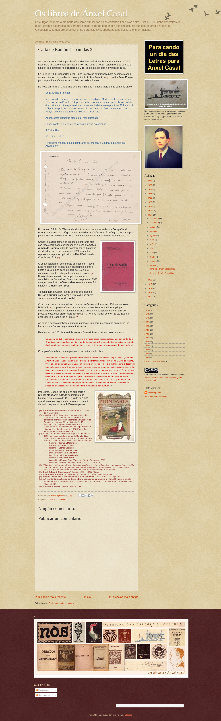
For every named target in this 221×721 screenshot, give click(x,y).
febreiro (153, 261)
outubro (153, 227)
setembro (154, 231)
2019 (149, 206)
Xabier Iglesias (154, 393)
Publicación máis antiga (123, 597)
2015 (149, 284)
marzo (153, 257)
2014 (149, 288)
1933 (147, 345)
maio (152, 248)
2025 (149, 185)
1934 (147, 349)
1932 (147, 341)
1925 (147, 314)
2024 (149, 189)
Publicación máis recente (50, 597)
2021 (149, 198)
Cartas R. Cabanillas (57, 499)
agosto (153, 235)
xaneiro (153, 265)
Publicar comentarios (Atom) (61, 603)
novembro (154, 222)
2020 (149, 202)
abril (152, 252)
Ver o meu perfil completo (156, 397)
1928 (147, 326)
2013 (149, 292)
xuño (152, 244)
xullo (152, 240)
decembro (154, 218)
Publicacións (43, 690)
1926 (147, 318)
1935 (147, 353)
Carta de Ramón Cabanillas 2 (162, 269)
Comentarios (43, 695)
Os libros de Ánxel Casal (81, 13)
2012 (149, 297)
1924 (147, 310)
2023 (149, 193)
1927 (147, 322)
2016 (149, 280)
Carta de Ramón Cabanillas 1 (162, 273)
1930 (147, 334)
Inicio (87, 597)
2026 (149, 181)
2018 (149, 210)
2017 (149, 215)
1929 (147, 330)
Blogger (128, 715)
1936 (147, 357)
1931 (147, 338)
